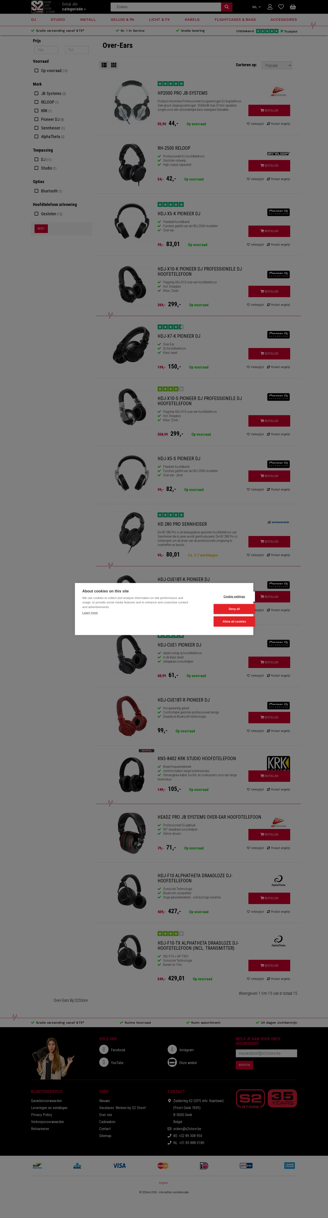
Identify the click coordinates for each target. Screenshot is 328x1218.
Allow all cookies (222, 621)
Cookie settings (222, 596)
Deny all (222, 609)
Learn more (90, 613)
